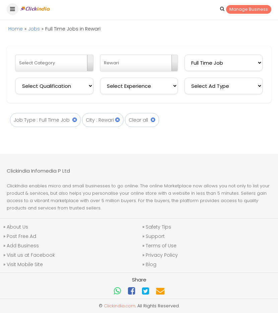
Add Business (23, 245)
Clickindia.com (119, 306)
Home (15, 28)
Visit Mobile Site (25, 264)
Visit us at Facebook (31, 255)
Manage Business (248, 9)
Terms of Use (161, 245)
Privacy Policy (162, 255)
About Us (17, 227)
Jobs (34, 28)
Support (155, 236)
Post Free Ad (21, 236)
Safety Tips (158, 227)
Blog (151, 264)
